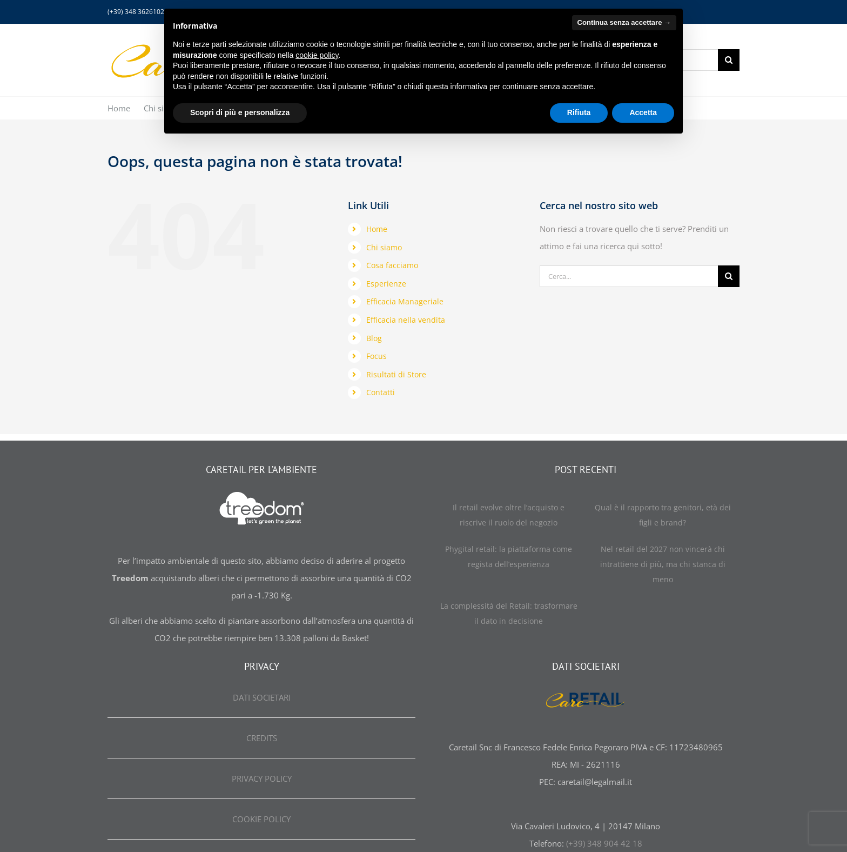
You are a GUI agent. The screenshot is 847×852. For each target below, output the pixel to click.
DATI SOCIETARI (262, 697)
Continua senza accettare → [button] (624, 22)
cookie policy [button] (316, 55)
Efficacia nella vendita (405, 320)
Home (376, 229)
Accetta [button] (643, 112)
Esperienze (386, 283)
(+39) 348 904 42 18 (604, 843)
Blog (374, 338)
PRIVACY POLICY (262, 778)
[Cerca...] (629, 276)
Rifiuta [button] (579, 112)
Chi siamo (384, 247)
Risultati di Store (396, 374)
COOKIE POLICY (261, 819)
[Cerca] (729, 60)
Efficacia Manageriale (404, 301)
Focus (376, 356)
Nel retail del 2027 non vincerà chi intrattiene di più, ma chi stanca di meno (662, 564)
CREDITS (261, 738)
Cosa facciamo (392, 265)
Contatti (380, 392)
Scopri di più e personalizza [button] (240, 112)
